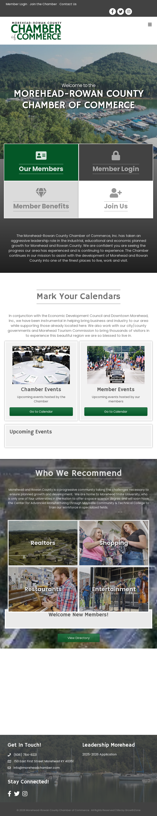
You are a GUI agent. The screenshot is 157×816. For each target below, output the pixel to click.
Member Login (16, 4)
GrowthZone (133, 810)
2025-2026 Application (99, 754)
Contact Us (67, 4)
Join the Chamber (43, 4)
